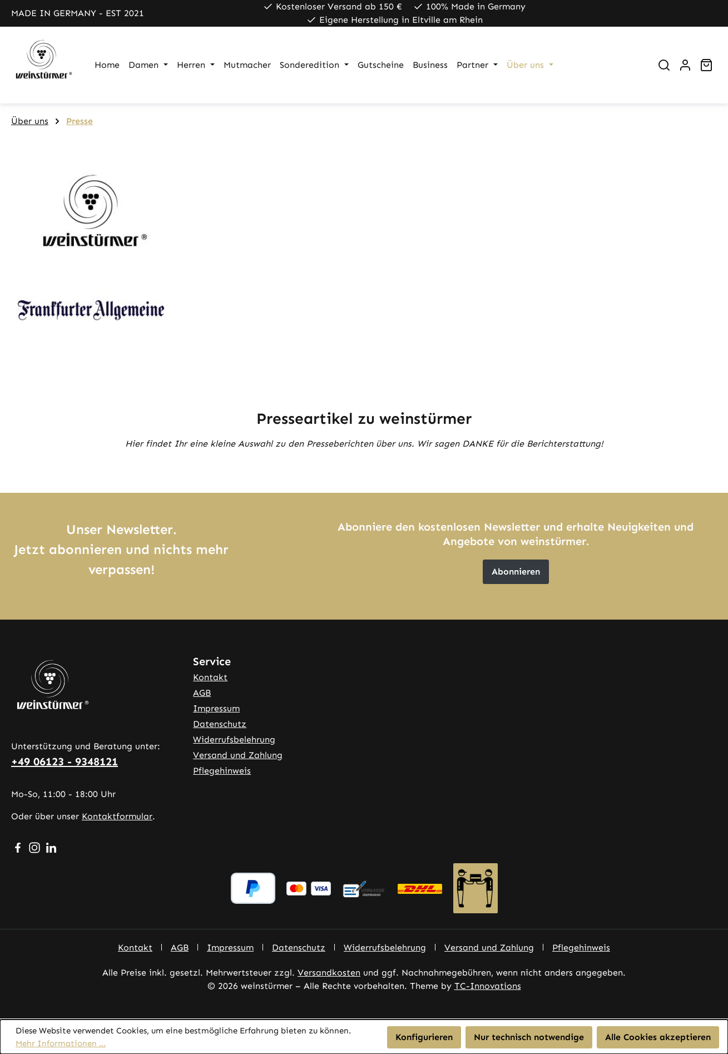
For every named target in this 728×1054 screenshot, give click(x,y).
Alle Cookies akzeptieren (658, 1037)
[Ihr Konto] (685, 65)
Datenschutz (219, 724)
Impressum (216, 708)
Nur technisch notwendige (529, 1037)
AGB (202, 692)
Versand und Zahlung (238, 755)
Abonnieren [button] (516, 571)
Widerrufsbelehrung (234, 739)
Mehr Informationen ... (61, 1043)
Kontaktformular (117, 816)
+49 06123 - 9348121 (64, 761)
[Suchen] (664, 65)
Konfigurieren (424, 1037)
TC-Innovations (487, 986)
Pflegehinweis (222, 770)
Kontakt (210, 677)
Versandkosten (329, 972)
